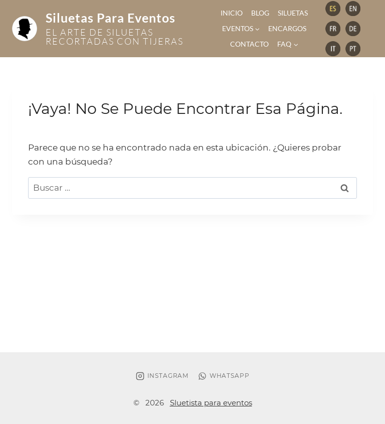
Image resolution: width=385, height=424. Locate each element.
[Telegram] (332, 8)
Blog (260, 13)
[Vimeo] (352, 48)
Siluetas (293, 13)
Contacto (249, 44)
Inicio (232, 13)
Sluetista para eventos (211, 402)
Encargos (287, 28)
